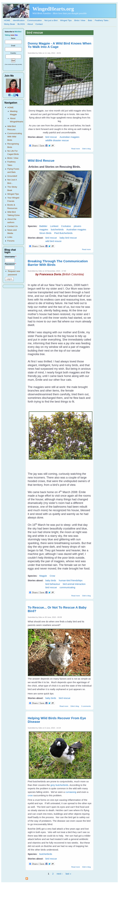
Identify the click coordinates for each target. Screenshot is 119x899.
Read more (75, 149)
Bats (90, 20)
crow (30, 795)
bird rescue (51, 137)
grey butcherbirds (59, 785)
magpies (43, 229)
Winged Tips (66, 20)
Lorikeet (54, 226)
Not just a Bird (50, 20)
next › (60, 873)
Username (10, 256)
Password (10, 264)
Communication (34, 20)
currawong (70, 792)
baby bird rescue (68, 237)
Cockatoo (66, 226)
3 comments (86, 706)
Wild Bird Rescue (41, 160)
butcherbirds (57, 229)
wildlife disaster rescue (57, 140)
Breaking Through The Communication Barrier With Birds (58, 262)
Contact (39, 24)
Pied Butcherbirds (63, 233)
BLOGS (21, 24)
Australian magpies (69, 137)
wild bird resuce (53, 241)
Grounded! (12, 176)
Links (9, 237)
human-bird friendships (71, 580)
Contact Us (12, 226)
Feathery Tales (101, 20)
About (30, 24)
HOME (7, 20)
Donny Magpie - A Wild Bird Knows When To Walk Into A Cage (59, 45)
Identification (19, 20)
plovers (77, 226)
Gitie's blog (86, 149)
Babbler (43, 226)
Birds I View (79, 20)
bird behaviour (52, 584)
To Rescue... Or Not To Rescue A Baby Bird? (57, 609)
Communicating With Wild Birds (14, 136)
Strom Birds (45, 233)
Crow (52, 575)
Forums (10, 241)
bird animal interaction (74, 584)
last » (68, 873)
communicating (67, 587)
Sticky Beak (9, 24)
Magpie (43, 575)
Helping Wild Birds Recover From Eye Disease (57, 719)
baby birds (50, 580)
